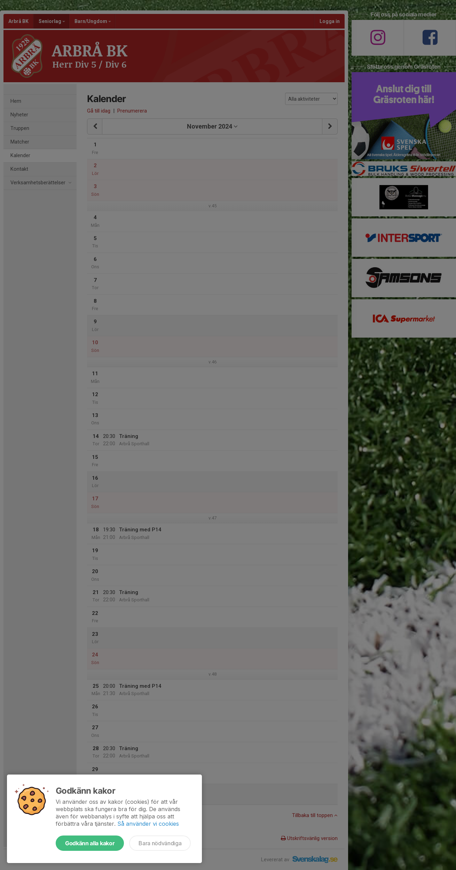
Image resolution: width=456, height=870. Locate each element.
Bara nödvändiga (160, 843)
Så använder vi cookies (148, 823)
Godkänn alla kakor (90, 843)
